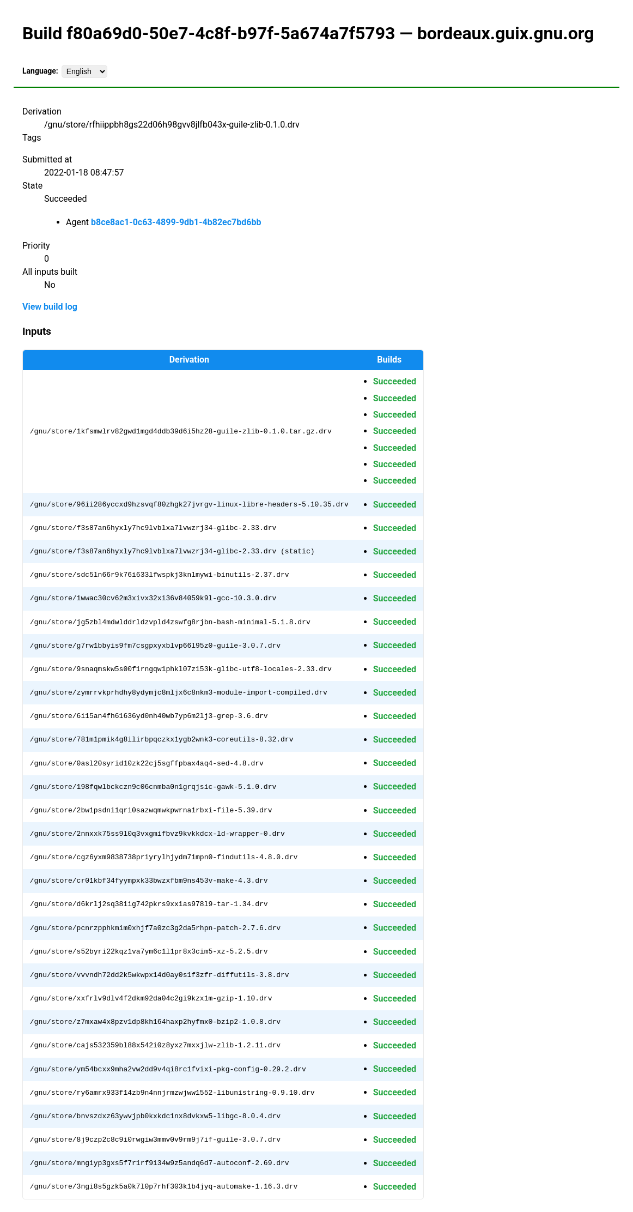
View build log (49, 307)
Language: (40, 71)
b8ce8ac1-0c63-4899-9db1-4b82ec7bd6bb (176, 222)
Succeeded (394, 381)
